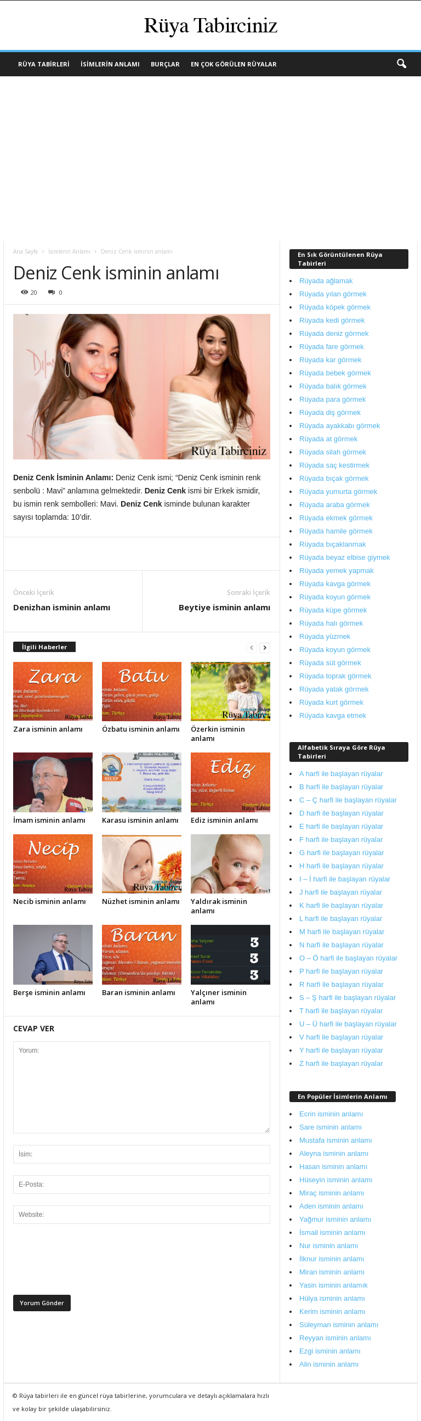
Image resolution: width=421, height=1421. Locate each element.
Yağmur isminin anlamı (335, 1219)
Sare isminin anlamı (330, 1127)
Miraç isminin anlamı (331, 1193)
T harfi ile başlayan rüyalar (341, 1011)
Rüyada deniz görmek (333, 333)
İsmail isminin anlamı (332, 1232)
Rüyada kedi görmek (332, 320)
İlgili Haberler (44, 647)
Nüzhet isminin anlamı (141, 901)
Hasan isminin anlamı (333, 1166)
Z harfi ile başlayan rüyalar (341, 1063)
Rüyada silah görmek (332, 452)
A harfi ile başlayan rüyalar (341, 774)
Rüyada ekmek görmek (336, 518)
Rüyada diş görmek (330, 412)
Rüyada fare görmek (331, 346)
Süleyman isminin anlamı (339, 1325)
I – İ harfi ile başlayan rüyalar (344, 879)
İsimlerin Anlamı (110, 64)
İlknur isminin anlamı (332, 1259)
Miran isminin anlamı (332, 1272)
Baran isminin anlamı (138, 992)
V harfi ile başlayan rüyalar (341, 1037)
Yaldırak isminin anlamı (219, 905)
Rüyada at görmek (328, 439)
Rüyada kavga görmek (335, 584)
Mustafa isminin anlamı (335, 1140)
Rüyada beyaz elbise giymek (344, 557)
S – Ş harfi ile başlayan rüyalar (347, 997)
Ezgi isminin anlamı (330, 1351)
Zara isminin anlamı (48, 729)
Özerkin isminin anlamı (218, 733)
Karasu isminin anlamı (140, 820)
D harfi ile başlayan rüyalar (341, 813)
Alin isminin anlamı (329, 1364)
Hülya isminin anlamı (332, 1298)
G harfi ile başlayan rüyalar (341, 853)
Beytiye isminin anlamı (224, 607)
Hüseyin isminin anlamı (336, 1180)
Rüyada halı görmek (331, 623)
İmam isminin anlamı (49, 820)
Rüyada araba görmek (334, 505)
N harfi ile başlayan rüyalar (341, 945)
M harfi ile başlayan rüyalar (341, 932)
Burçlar (165, 64)
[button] (401, 64)
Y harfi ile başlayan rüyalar (341, 1050)
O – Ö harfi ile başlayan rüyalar (348, 958)
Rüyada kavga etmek (332, 715)
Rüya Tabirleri (44, 64)
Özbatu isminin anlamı (141, 729)
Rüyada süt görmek (330, 663)
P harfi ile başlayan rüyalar (341, 971)
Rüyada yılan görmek (333, 294)
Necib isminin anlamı (49, 901)
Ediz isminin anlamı (224, 820)
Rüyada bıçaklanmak (332, 544)
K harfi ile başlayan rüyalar (341, 905)
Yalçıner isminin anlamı (219, 997)
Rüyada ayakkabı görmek (339, 426)
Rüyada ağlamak (326, 281)
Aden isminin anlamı (331, 1206)
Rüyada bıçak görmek (333, 478)
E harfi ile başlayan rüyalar (341, 826)
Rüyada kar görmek (330, 360)
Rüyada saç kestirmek (334, 465)
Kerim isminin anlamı (332, 1311)
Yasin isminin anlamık (333, 1285)
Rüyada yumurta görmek (338, 491)
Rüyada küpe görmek (333, 610)
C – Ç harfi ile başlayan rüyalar (348, 800)
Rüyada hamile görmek (336, 531)
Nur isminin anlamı (329, 1246)
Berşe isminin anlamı (49, 992)
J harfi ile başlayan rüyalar (340, 892)
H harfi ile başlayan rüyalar (341, 866)
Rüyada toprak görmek (335, 676)
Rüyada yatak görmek (333, 689)
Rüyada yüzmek (324, 636)
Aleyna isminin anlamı (333, 1153)
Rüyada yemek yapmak (336, 570)
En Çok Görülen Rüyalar (234, 64)
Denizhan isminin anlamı (61, 607)
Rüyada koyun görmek (335, 597)
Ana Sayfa (25, 251)
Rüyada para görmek (332, 399)
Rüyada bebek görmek (335, 373)
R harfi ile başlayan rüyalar (341, 984)
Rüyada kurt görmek (331, 702)
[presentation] (96, 1262)
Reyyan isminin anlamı (335, 1338)
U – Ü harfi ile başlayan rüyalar (348, 1024)
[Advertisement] (210, 158)
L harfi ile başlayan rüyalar (340, 918)
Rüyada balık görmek (333, 386)
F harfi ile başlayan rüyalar (341, 839)
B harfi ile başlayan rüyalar (341, 787)
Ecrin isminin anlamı (331, 1114)
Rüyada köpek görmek (335, 307)
